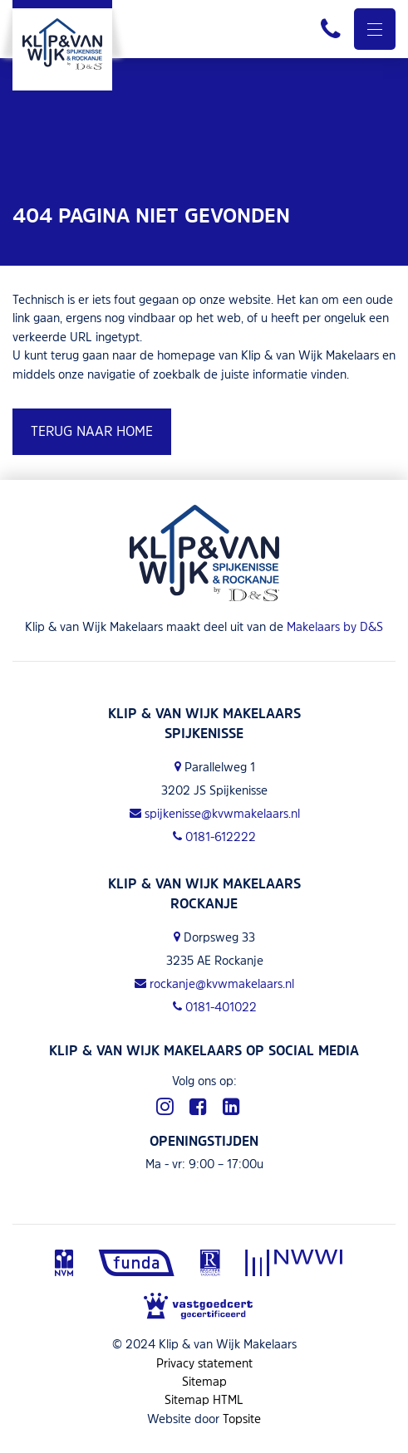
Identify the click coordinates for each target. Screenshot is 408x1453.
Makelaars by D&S (335, 626)
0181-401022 (215, 1007)
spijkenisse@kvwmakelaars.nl (215, 813)
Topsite (242, 1418)
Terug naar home (92, 431)
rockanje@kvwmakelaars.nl (214, 983)
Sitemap (204, 1381)
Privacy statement (204, 1363)
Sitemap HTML (204, 1399)
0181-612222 (214, 836)
